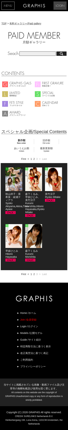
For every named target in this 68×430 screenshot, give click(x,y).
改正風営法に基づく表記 (34, 353)
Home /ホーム (28, 313)
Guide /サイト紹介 (30, 339)
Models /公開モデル (31, 333)
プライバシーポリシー (33, 366)
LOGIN (60, 5)
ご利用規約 (26, 359)
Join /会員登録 (28, 319)
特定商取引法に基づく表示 (35, 346)
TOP (4, 23)
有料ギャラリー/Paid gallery (25, 23)
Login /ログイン (29, 326)
